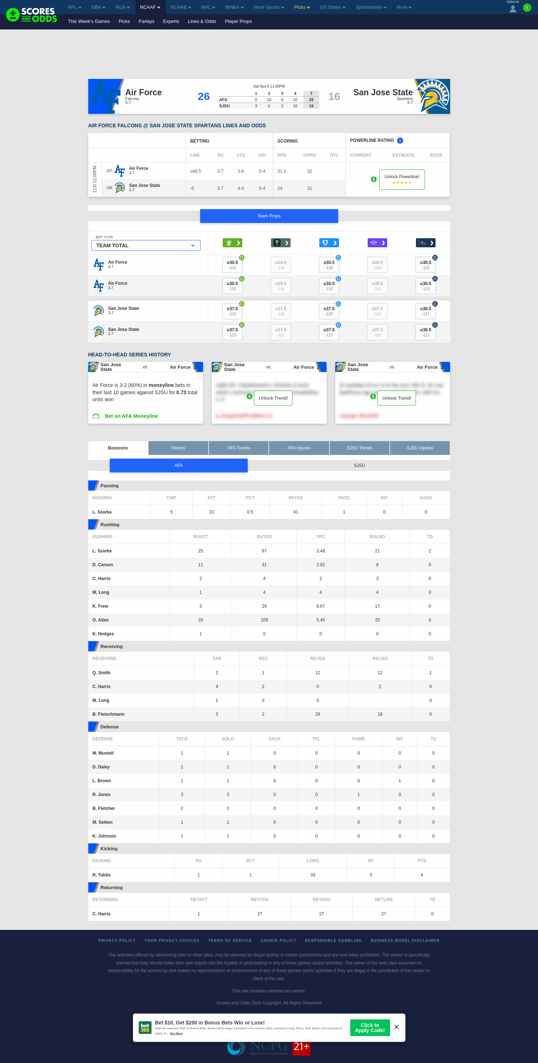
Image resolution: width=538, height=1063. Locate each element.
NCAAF (150, 7)
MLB (123, 7)
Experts (171, 21)
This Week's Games (89, 21)
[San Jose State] (144, 185)
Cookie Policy (278, 941)
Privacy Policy (117, 941)
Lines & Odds (202, 21)
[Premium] (527, 10)
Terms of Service (230, 941)
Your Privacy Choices (172, 941)
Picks (124, 21)
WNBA (234, 7)
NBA (99, 7)
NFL (74, 7)
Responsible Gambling (333, 941)
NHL (208, 7)
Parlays (146, 21)
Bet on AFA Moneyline (131, 416)
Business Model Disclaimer (405, 941)
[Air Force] (139, 168)
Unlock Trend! (273, 398)
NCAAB (180, 7)
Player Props (238, 21)
